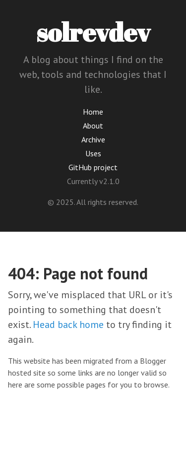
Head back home (68, 324)
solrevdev (93, 31)
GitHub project (93, 167)
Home (93, 112)
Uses (93, 153)
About (93, 125)
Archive (93, 139)
